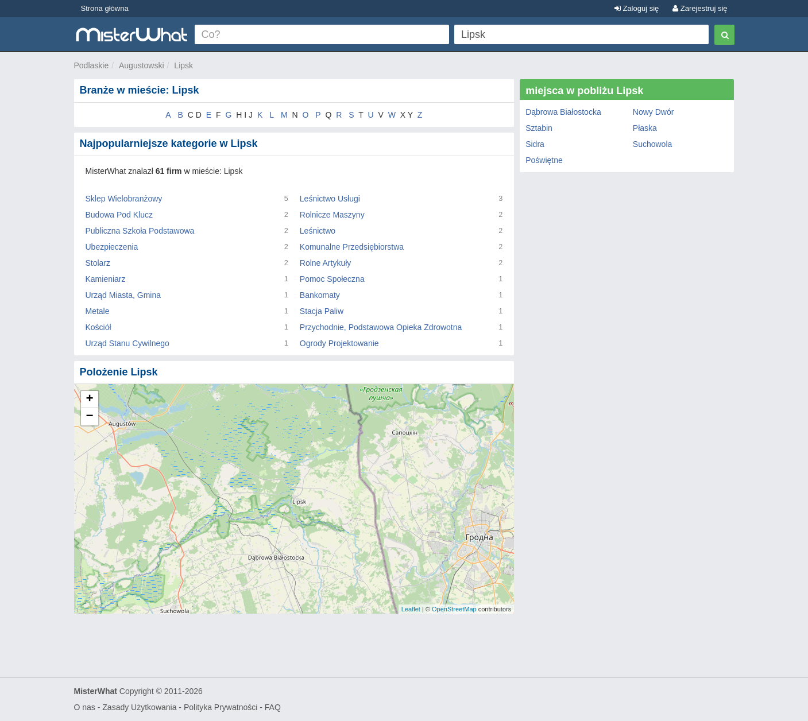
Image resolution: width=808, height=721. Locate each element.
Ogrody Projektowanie (339, 343)
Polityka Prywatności (220, 707)
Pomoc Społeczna (332, 279)
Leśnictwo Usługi (330, 198)
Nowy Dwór (653, 112)
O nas (84, 707)
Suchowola (652, 144)
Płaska (645, 128)
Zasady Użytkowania (139, 707)
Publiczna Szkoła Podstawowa (140, 230)
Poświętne (544, 160)
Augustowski (141, 65)
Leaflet (410, 609)
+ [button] (89, 399)
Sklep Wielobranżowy (124, 198)
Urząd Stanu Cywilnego (127, 343)
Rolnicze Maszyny (332, 214)
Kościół (98, 327)
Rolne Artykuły (325, 263)
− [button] (89, 416)
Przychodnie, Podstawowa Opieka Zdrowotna (381, 327)
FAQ (273, 707)
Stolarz (98, 263)
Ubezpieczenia (112, 246)
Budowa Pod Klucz (119, 214)
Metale (98, 311)
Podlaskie (91, 65)
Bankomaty (320, 295)
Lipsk (183, 65)
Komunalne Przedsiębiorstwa (352, 246)
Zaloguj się (636, 8)
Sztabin (538, 128)
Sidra (534, 144)
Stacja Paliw (321, 311)
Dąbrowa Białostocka (563, 112)
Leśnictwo (317, 230)
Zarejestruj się (699, 8)
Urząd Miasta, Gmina (123, 295)
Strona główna (105, 8)
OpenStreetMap (454, 609)
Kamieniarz (106, 279)
